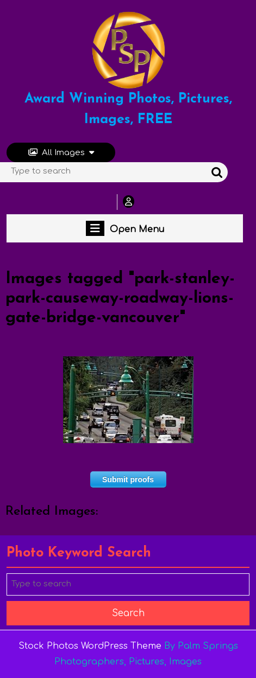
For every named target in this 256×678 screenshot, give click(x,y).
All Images (61, 152)
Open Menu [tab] (125, 228)
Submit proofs (128, 479)
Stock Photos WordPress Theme (89, 646)
